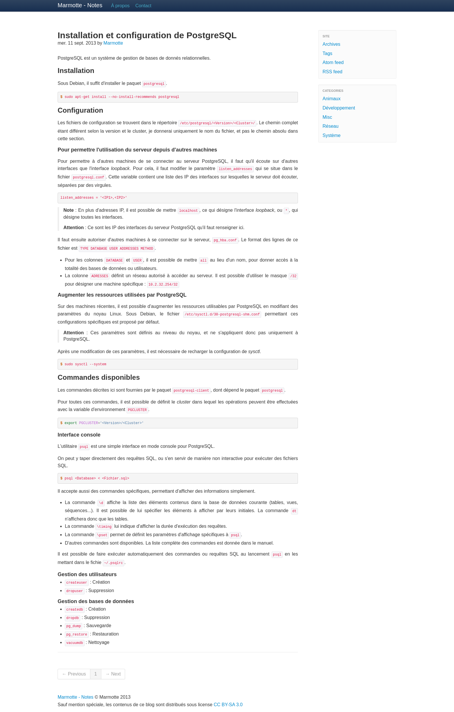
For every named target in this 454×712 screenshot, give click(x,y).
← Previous (74, 673)
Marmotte (113, 43)
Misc (327, 117)
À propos (120, 5)
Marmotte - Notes (80, 5)
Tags (327, 53)
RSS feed (332, 71)
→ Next (113, 673)
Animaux (331, 98)
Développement (339, 107)
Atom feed (333, 62)
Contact (143, 5)
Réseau (330, 126)
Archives (331, 44)
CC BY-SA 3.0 (228, 704)
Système (331, 135)
